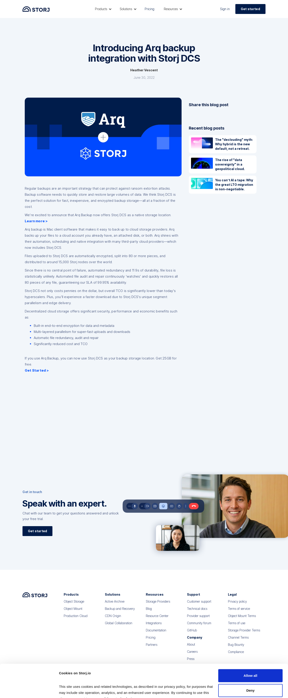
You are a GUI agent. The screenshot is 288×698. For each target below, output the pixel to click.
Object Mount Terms (242, 620)
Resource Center (157, 620)
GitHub (192, 634)
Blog (149, 612)
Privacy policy (237, 605)
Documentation (156, 634)
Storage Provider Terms (244, 634)
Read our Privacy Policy (79, 676)
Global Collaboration (118, 627)
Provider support (198, 620)
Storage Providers (158, 605)
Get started (250, 9)
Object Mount (73, 612)
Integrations (154, 627)
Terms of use (236, 627)
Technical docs (197, 612)
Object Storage (74, 605)
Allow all (250, 647)
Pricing (149, 9)
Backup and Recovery (120, 612)
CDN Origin (113, 620)
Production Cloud (76, 620)
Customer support (199, 605)
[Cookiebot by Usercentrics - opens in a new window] (29, 689)
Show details (69, 689)
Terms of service (239, 612)
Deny (250, 662)
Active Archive (114, 605)
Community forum (199, 627)
